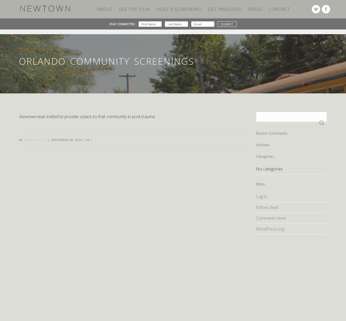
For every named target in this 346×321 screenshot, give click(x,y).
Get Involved (225, 9)
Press (255, 9)
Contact (279, 9)
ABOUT (104, 9)
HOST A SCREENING (178, 9)
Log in (261, 196)
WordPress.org (270, 229)
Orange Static (35, 140)
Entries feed (267, 207)
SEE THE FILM (134, 9)
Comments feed (271, 218)
